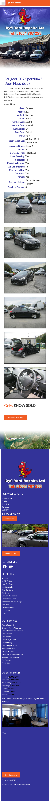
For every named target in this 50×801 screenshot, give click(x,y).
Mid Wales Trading (22, 784)
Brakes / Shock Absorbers (12, 628)
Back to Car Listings (15, 417)
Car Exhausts (7, 634)
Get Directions (11, 775)
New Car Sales (7, 584)
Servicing (5, 593)
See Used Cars (10, 554)
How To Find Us (8, 607)
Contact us (9, 518)
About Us (5, 578)
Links (4, 613)
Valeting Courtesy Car (10, 657)
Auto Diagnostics (8, 625)
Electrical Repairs (8, 651)
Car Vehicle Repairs (9, 596)
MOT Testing (7, 581)
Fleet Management (9, 648)
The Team (5, 604)
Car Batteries (7, 660)
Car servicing (7, 642)
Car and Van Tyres (9, 599)
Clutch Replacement (10, 645)
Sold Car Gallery (8, 590)
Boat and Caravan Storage (12, 602)
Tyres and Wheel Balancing (12, 654)
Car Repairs (6, 636)
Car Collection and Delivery (12, 631)
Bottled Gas (6, 663)
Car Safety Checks (9, 639)
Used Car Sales (7, 587)
